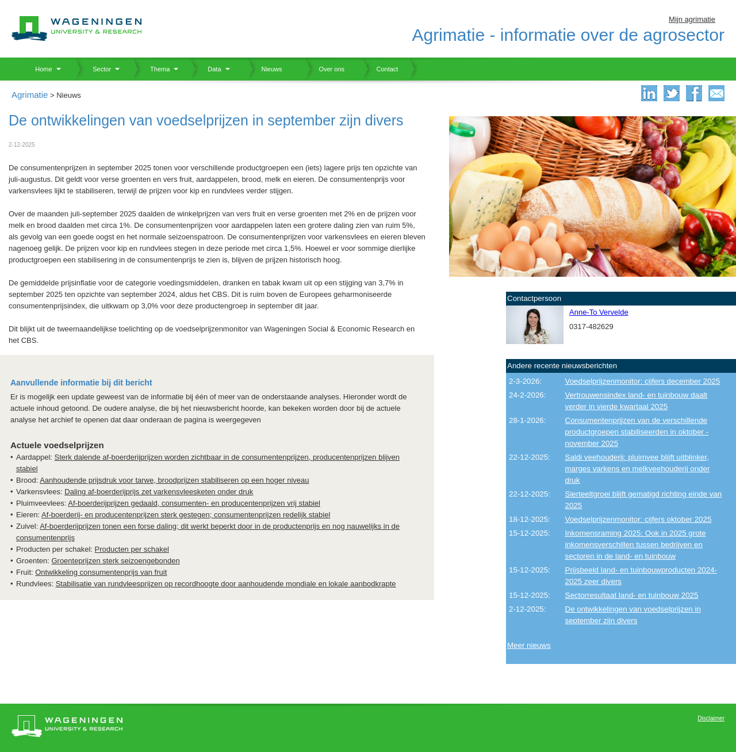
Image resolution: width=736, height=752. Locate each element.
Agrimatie (30, 95)
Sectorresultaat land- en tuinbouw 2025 (632, 595)
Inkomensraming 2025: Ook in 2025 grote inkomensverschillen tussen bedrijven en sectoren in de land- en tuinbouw (635, 544)
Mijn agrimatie (692, 19)
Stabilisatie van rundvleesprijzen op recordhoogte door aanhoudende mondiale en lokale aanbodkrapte (226, 583)
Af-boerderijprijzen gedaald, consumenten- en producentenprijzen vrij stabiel (194, 503)
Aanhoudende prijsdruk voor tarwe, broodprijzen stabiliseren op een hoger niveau (174, 480)
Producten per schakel (132, 549)
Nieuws (264, 69)
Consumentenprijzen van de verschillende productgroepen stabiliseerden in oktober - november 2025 (637, 432)
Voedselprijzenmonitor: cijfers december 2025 (642, 381)
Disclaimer (710, 718)
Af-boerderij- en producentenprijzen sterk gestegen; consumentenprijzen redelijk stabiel (185, 514)
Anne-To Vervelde (598, 312)
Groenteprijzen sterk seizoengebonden (115, 560)
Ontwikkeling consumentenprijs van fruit (101, 572)
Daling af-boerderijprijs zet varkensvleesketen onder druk (158, 491)
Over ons (324, 69)
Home (39, 69)
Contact (380, 69)
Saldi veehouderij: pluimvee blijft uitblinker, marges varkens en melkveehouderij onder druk (637, 468)
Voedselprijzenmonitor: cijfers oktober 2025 (638, 519)
